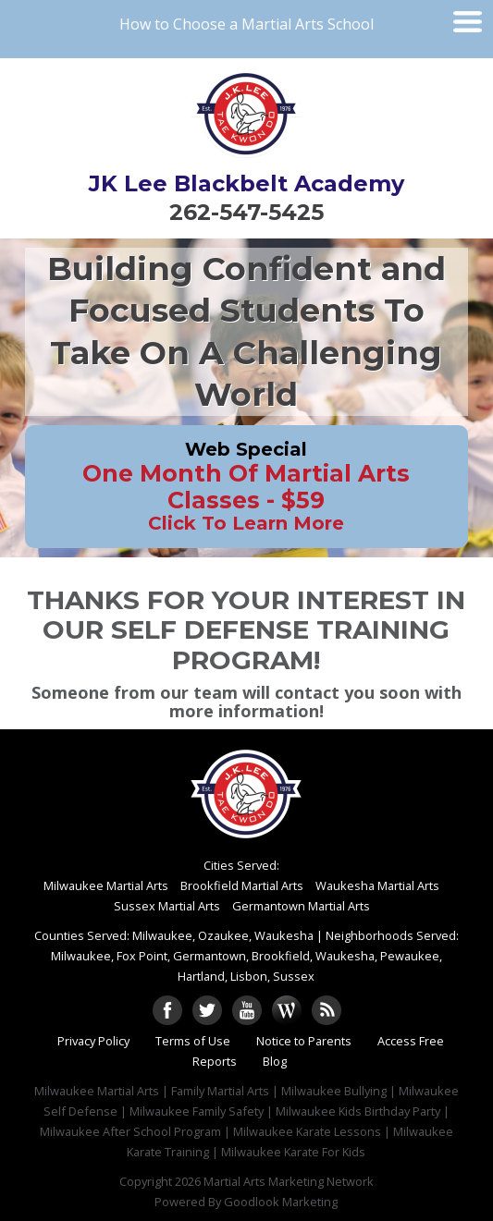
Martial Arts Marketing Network (288, 1181)
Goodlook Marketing (281, 1201)
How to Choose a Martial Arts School (246, 24)
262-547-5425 (246, 212)
